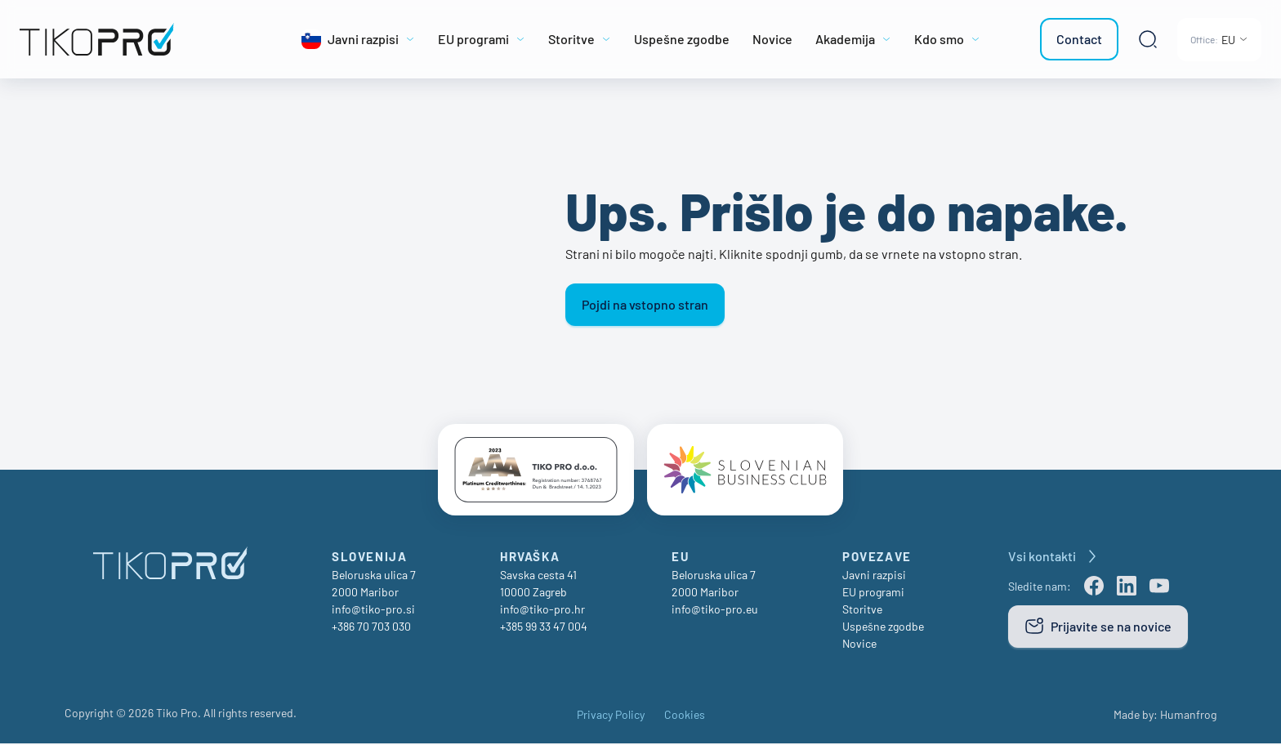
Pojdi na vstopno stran (645, 304)
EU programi (873, 593)
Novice (859, 645)
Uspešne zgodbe (883, 628)
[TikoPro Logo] (134, 39)
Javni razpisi (874, 576)
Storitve (862, 611)
